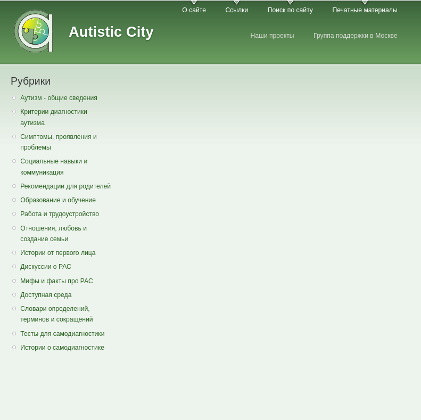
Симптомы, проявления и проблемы (58, 142)
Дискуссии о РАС (45, 266)
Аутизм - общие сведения (58, 98)
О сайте (194, 10)
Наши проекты (272, 35)
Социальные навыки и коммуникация (53, 167)
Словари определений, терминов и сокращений (56, 314)
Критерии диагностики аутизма (53, 117)
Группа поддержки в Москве (355, 35)
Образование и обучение (58, 200)
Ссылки (236, 10)
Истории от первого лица (57, 253)
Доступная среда (45, 295)
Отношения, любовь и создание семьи (53, 234)
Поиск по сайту (290, 10)
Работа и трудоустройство (59, 214)
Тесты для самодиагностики (62, 333)
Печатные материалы (364, 10)
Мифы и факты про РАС (56, 281)
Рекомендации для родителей (65, 186)
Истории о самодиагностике (62, 347)
